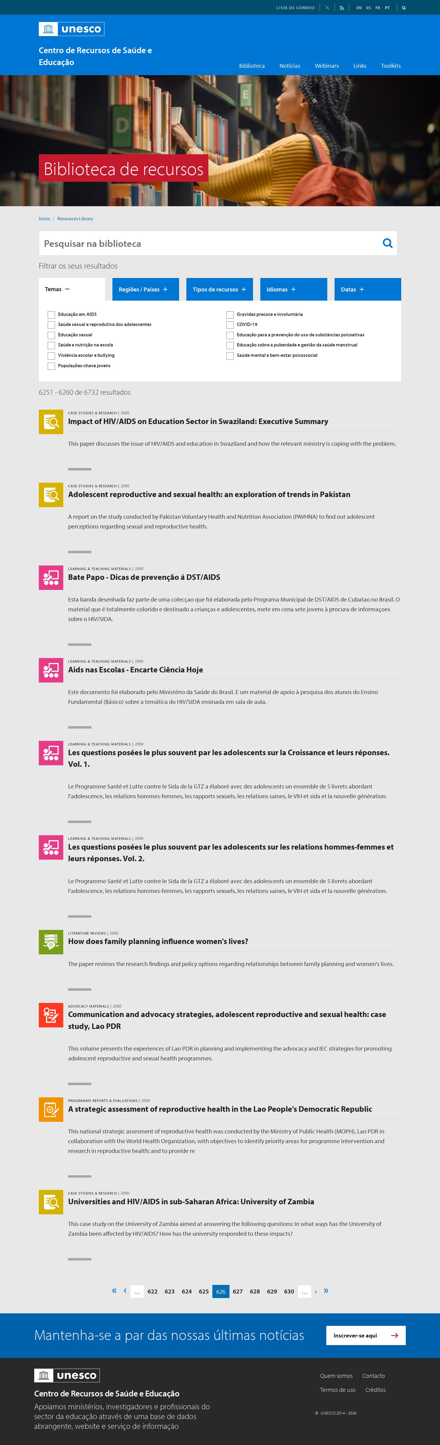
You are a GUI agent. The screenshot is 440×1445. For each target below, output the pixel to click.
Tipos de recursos (215, 289)
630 (289, 1291)
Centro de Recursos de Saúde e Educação (106, 1393)
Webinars (327, 65)
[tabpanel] (220, 341)
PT (387, 7)
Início (44, 218)
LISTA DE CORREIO (296, 7)
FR (378, 7)
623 (170, 1291)
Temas (53, 289)
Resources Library (75, 218)
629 (272, 1291)
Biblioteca (252, 65)
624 (187, 1291)
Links (360, 65)
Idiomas (277, 289)
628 (255, 1291)
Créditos (375, 1389)
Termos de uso (338, 1389)
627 (238, 1291)
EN (359, 7)
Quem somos (336, 1375)
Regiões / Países (139, 289)
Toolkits (391, 65)
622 (153, 1291)
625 (204, 1291)
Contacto (373, 1375)
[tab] (72, 289)
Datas (348, 289)
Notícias (290, 65)
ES (368, 7)
